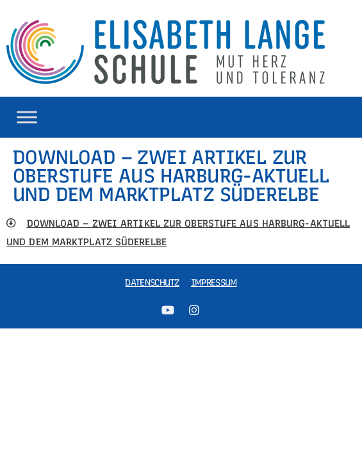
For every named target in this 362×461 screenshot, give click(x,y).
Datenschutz (152, 282)
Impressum (214, 282)
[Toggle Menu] (27, 117)
